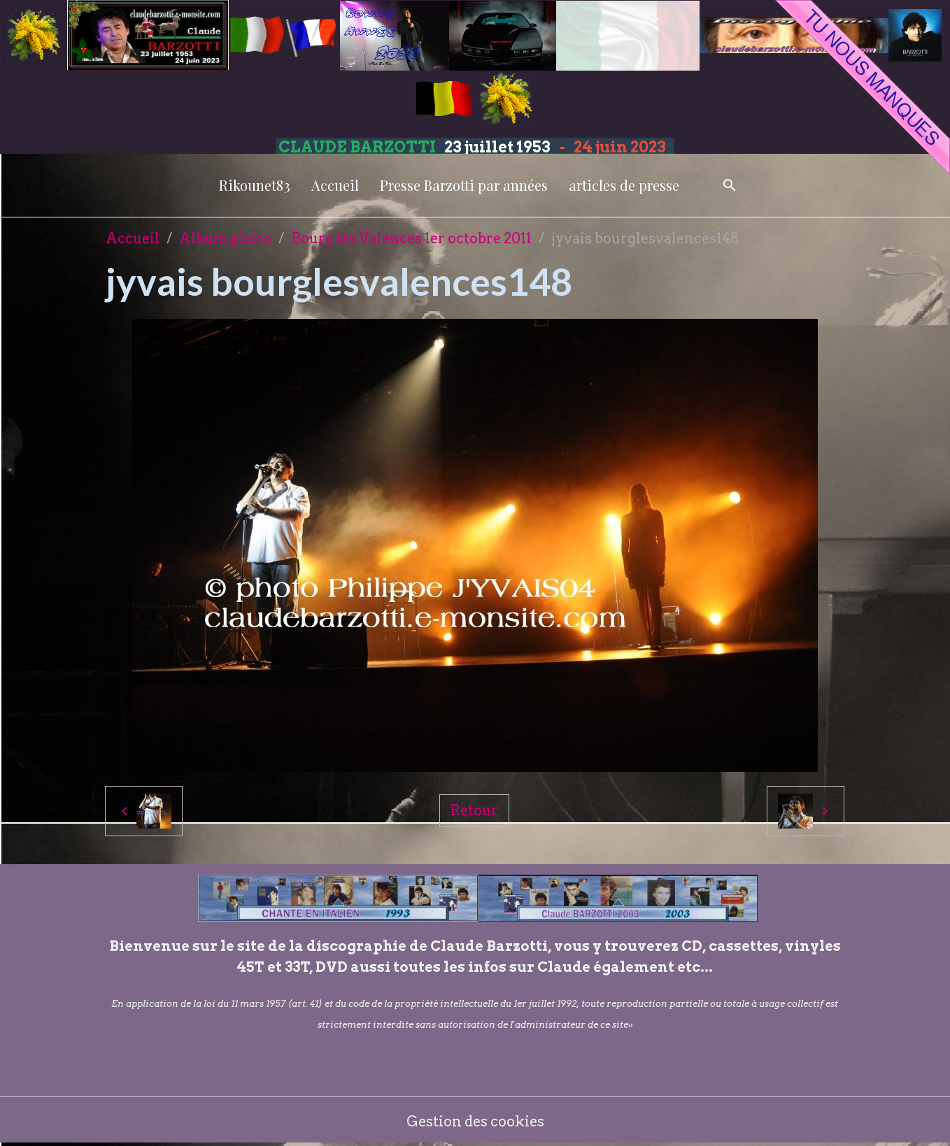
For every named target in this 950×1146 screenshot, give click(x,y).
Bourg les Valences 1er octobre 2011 (411, 238)
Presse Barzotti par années (464, 185)
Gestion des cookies (475, 1121)
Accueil (335, 185)
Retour (474, 810)
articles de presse (624, 185)
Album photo (225, 238)
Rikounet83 (254, 185)
